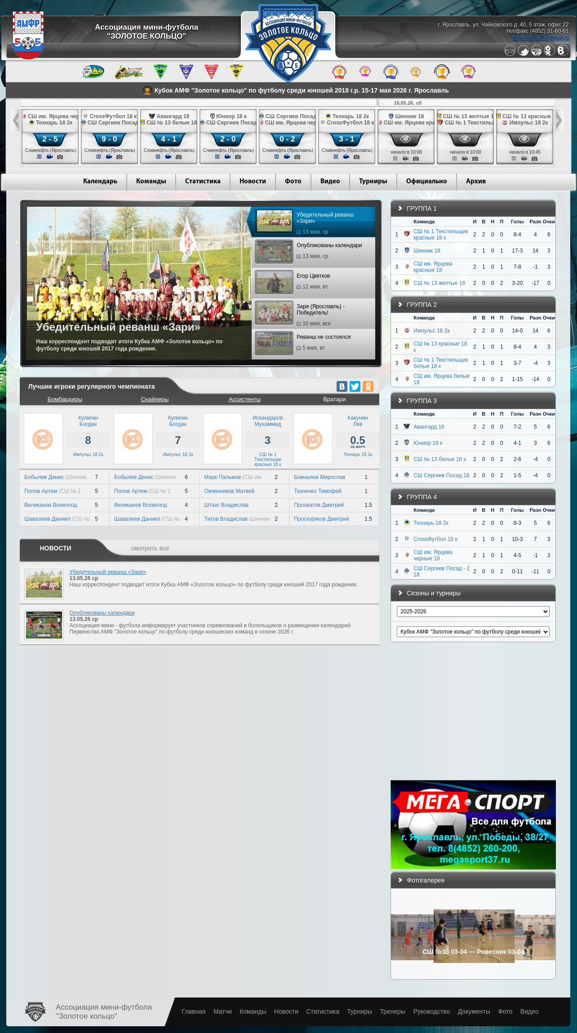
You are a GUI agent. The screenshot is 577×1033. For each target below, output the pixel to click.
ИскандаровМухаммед (268, 421)
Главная (193, 1011)
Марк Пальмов (222, 477)
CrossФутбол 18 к (435, 539)
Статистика (203, 181)
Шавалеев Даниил (47, 519)
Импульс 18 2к (88, 454)
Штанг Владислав (226, 505)
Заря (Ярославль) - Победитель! (301, 315)
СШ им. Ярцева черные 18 (432, 555)
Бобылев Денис (44, 477)
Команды (151, 181)
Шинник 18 (426, 251)
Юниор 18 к (427, 443)
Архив (476, 181)
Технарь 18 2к (357, 454)
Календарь (100, 181)
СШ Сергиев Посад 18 (441, 475)
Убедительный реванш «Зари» (305, 223)
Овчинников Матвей (229, 491)
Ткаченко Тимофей (317, 491)
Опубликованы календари (309, 252)
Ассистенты (245, 399)
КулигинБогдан (88, 421)
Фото (293, 181)
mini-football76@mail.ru (540, 37)
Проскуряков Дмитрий (321, 519)
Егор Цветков (293, 283)
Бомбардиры (65, 399)
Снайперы (155, 399)
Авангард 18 (428, 427)
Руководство (431, 1011)
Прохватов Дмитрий (319, 505)
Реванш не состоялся (304, 344)
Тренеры (392, 1011)
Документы (474, 1011)
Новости (253, 181)
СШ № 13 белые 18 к (439, 459)
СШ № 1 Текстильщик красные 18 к (267, 459)
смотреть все (150, 548)
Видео (330, 181)
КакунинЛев (358, 421)
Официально (426, 181)
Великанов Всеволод (50, 505)
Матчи (222, 1011)
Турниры (373, 181)
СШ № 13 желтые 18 (439, 283)
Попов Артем (40, 491)
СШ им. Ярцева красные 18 (432, 267)
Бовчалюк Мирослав (319, 477)
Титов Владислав (226, 519)
